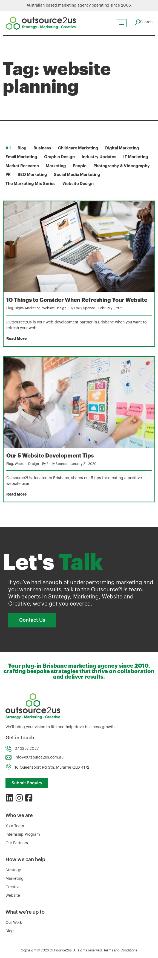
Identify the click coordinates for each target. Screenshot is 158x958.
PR (8, 175)
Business (42, 148)
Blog (22, 148)
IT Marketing (135, 157)
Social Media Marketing (77, 175)
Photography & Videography (121, 166)
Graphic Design (59, 157)
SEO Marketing (32, 175)
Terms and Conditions (120, 950)
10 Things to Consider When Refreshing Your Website (76, 300)
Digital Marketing (122, 148)
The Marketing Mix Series (30, 184)
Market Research (22, 166)
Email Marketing (21, 157)
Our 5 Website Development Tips (50, 456)
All (8, 148)
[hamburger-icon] (120, 23)
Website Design (78, 184)
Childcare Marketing (78, 148)
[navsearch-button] (143, 22)
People (80, 166)
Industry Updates (99, 157)
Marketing (56, 166)
